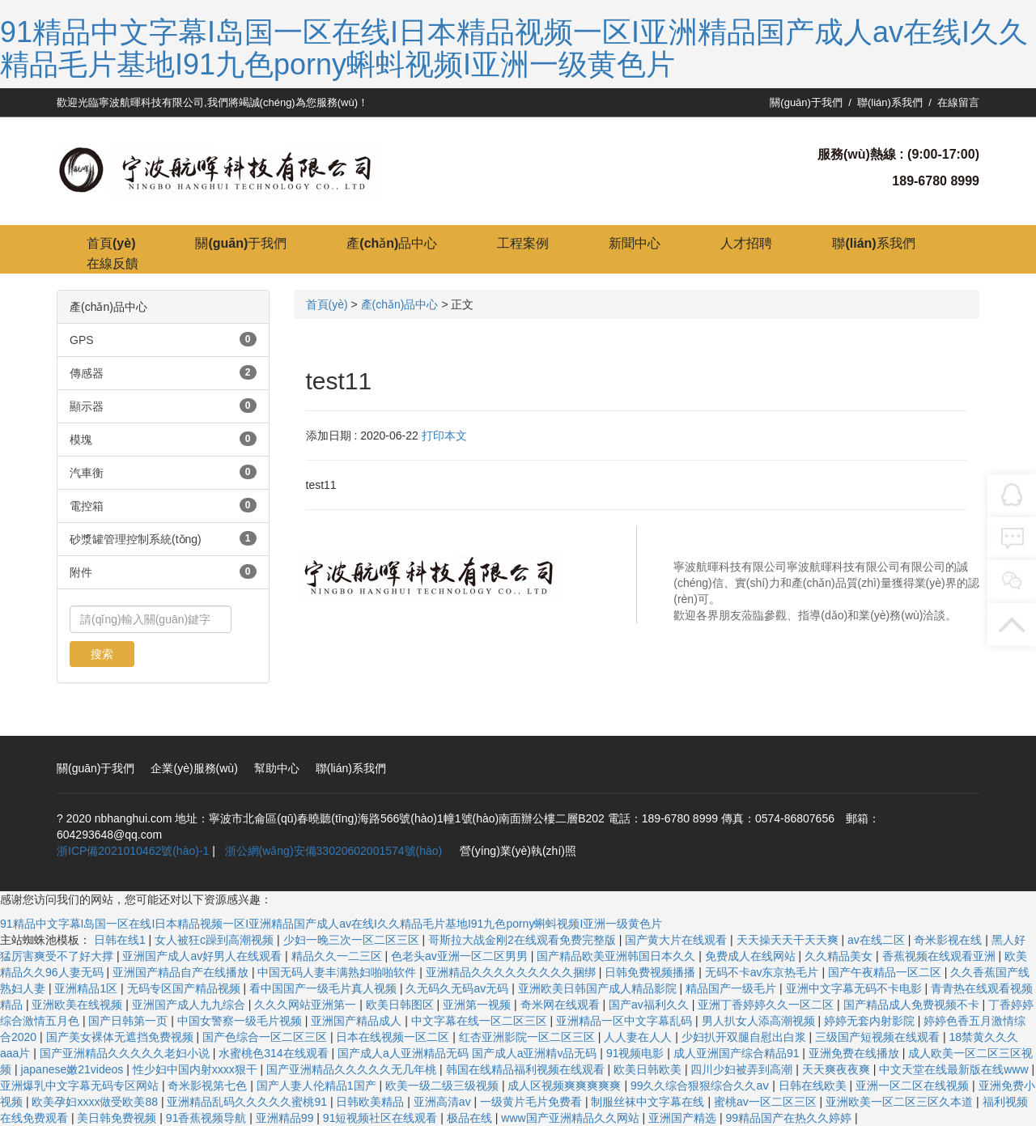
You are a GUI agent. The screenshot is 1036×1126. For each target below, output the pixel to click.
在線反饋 (112, 263)
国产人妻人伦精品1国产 (318, 1085)
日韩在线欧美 (814, 1085)
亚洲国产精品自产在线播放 (182, 972)
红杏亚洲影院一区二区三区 (528, 1036)
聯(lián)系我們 (890, 102)
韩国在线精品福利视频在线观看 (527, 1069)
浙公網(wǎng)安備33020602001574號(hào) (332, 850)
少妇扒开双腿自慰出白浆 (745, 1036)
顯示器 (87, 406)
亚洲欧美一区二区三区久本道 (901, 1101)
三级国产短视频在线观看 (879, 1036)
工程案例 (523, 243)
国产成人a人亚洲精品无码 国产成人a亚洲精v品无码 (469, 1053)
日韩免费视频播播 (651, 972)
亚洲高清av (444, 1101)
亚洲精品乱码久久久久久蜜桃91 (248, 1101)
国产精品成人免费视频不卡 (913, 1004)
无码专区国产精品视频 (185, 988)
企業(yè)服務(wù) (194, 768)
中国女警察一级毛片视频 (241, 1020)
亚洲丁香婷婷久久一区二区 (767, 1004)
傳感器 (87, 373)
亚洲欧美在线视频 (78, 1004)
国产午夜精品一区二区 (886, 972)
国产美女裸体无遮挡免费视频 (121, 1036)
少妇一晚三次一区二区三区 (352, 939)
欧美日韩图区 (401, 1004)
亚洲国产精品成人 (358, 1020)
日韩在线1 (121, 939)
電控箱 (87, 505)
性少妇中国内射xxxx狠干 (197, 1069)
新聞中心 (634, 243)
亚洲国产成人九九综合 (190, 1004)
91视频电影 (636, 1053)
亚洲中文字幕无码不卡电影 (855, 988)
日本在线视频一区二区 (394, 1036)
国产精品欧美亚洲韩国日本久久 (617, 956)
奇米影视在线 (949, 939)
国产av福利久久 (650, 1004)
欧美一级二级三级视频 (443, 1085)
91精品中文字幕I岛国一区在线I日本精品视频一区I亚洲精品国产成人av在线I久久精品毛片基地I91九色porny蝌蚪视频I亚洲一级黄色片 (514, 48)
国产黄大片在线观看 (677, 939)
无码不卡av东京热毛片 (763, 972)
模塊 (81, 439)
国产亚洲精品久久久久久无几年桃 (352, 1069)
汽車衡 (87, 472)
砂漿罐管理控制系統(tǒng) (136, 539)
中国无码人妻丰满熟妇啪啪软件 (338, 972)
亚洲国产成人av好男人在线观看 (203, 956)
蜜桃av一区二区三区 (767, 1101)
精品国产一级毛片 (732, 988)
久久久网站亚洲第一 (306, 1004)
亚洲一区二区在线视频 (914, 1085)
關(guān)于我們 (806, 102)
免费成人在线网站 (752, 956)
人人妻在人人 (639, 1036)
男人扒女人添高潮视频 (760, 1020)
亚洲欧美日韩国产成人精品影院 (599, 988)
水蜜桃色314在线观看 (275, 1053)
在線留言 (958, 102)
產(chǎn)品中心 (391, 243)
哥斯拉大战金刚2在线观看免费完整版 (523, 939)
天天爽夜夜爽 (837, 1069)
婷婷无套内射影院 (871, 1020)
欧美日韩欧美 (649, 1069)
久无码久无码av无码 (458, 988)
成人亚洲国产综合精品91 (737, 1053)
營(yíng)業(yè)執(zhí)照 (518, 850)
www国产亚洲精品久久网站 (571, 1117)
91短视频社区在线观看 (381, 1117)
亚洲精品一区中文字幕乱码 (625, 1020)
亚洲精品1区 (87, 988)
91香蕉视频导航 (207, 1117)
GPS (82, 340)
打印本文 (444, 435)
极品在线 (471, 1117)
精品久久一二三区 (338, 956)
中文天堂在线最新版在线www (955, 1069)
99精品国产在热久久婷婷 (789, 1117)
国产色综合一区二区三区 (266, 1036)
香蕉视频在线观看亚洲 (940, 956)
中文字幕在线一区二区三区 (480, 1020)
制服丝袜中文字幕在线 (649, 1101)
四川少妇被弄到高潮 (743, 1069)
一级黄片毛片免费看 (532, 1101)
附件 (81, 572)
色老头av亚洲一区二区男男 (461, 956)
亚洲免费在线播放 (855, 1053)
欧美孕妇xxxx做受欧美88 (96, 1101)
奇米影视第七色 (209, 1085)
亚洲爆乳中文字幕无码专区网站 (81, 1085)
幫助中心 (276, 768)
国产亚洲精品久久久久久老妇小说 (126, 1053)
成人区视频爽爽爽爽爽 (565, 1085)
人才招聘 (746, 243)
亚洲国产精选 (684, 1117)
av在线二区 (877, 939)
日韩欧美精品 (371, 1101)
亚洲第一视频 (478, 1004)
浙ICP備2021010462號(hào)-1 (133, 850)
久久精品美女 (840, 956)
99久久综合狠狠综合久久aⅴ (701, 1085)
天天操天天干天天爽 (789, 939)
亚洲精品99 (286, 1117)
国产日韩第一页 (129, 1020)
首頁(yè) (111, 243)
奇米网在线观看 (561, 1004)
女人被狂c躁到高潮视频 (216, 939)
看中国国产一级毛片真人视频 (324, 988)
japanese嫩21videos (73, 1069)
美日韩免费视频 (118, 1117)
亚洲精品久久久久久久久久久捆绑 (512, 972)
